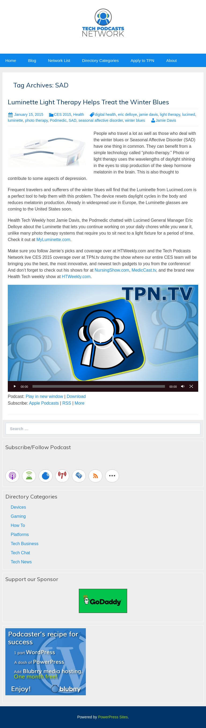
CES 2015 (62, 114)
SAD (72, 120)
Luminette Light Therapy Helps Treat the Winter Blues (88, 102)
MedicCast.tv (144, 270)
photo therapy (36, 120)
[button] (103, 338)
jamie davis (148, 114)
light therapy (170, 114)
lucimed (188, 114)
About (171, 60)
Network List (59, 60)
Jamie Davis (166, 120)
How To (18, 525)
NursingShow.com (112, 270)
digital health (105, 114)
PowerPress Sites (113, 717)
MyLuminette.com (53, 239)
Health (78, 114)
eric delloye (127, 114)
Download (76, 396)
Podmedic (58, 120)
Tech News (21, 562)
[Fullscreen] (191, 386)
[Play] (14, 386)
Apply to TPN (142, 60)
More (79, 403)
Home (10, 60)
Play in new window (44, 396)
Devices (18, 507)
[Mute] (182, 386)
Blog (32, 60)
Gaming (18, 516)
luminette (15, 120)
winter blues (135, 120)
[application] (103, 338)
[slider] (98, 386)
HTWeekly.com (76, 276)
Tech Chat (20, 552)
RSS (66, 403)
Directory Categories (100, 60)
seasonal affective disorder (101, 120)
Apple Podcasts (44, 403)
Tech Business (24, 543)
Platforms (20, 534)
